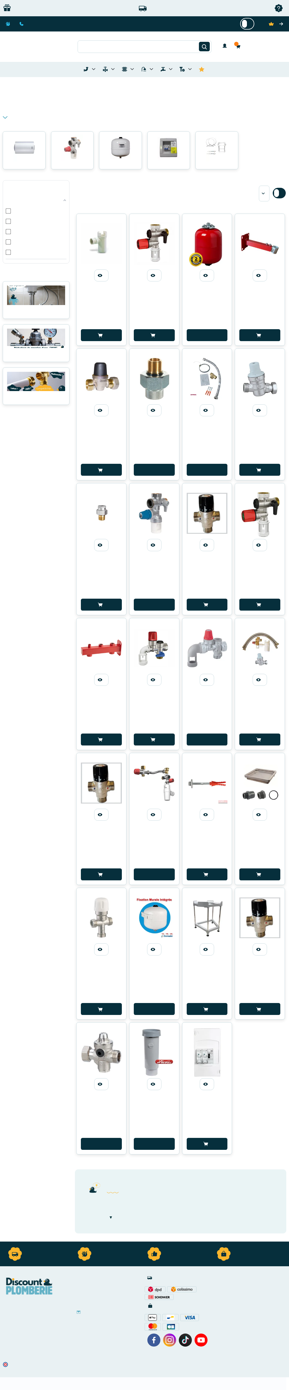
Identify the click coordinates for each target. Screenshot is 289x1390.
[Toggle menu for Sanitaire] (151, 69)
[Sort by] (264, 193)
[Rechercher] (204, 46)
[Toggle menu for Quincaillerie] (189, 69)
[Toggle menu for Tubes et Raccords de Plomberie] (93, 69)
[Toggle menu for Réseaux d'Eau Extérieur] (170, 69)
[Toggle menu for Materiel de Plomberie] (112, 69)
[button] (240, 46)
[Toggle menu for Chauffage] (132, 69)
